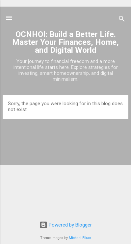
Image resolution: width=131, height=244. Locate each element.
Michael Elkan (80, 238)
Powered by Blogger (65, 225)
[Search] (122, 20)
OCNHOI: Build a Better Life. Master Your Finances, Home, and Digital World (65, 42)
